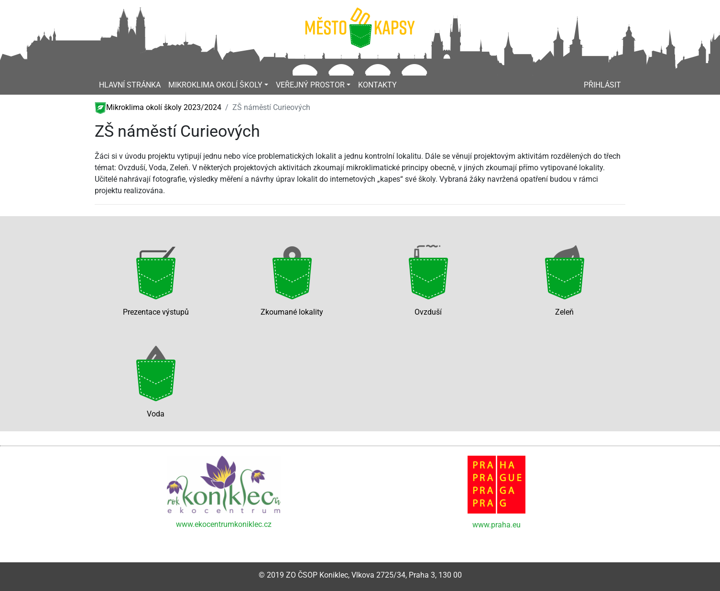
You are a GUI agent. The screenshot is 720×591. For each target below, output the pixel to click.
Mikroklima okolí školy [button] (215, 84)
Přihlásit (602, 84)
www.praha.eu (496, 524)
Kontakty (377, 84)
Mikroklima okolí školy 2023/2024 (158, 107)
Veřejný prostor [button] (310, 84)
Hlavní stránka (130, 84)
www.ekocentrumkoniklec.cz (224, 524)
